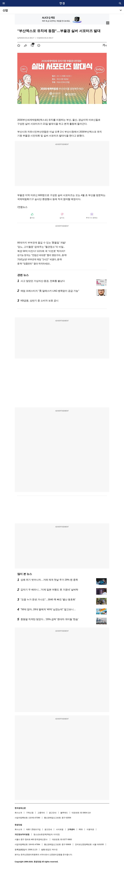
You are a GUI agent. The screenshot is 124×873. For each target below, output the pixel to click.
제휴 (28, 829)
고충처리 (41, 813)
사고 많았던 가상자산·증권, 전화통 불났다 (43, 281)
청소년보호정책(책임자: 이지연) (46, 834)
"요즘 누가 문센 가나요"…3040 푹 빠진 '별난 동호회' (48, 599)
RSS (81, 829)
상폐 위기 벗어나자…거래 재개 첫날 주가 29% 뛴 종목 (49, 579)
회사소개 (18, 813)
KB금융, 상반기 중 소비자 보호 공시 (39, 300)
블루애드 (64, 813)
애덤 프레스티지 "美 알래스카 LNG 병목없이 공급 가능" (50, 291)
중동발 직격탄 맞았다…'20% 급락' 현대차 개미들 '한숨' (49, 619)
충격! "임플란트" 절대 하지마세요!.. (34, 263)
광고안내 (52, 813)
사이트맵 (59, 829)
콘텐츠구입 (36, 829)
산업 (5, 10)
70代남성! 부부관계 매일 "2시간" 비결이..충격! (39, 259)
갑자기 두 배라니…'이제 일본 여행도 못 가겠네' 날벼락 (49, 589)
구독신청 (29, 813)
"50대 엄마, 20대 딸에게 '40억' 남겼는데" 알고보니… (48, 609)
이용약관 (90, 829)
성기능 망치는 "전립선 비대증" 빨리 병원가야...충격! (42, 255)
